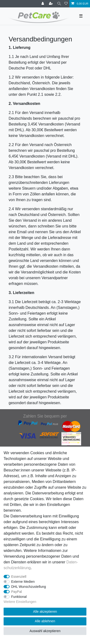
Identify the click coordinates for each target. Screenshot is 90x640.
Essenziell (18, 576)
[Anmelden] (43, 3)
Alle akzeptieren (45, 611)
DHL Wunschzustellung (28, 587)
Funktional (19, 597)
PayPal (16, 592)
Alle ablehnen (45, 621)
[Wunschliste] (66, 3)
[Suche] (59, 3)
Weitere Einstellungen (20, 602)
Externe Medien (23, 581)
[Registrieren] (51, 3)
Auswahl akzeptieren (45, 631)
